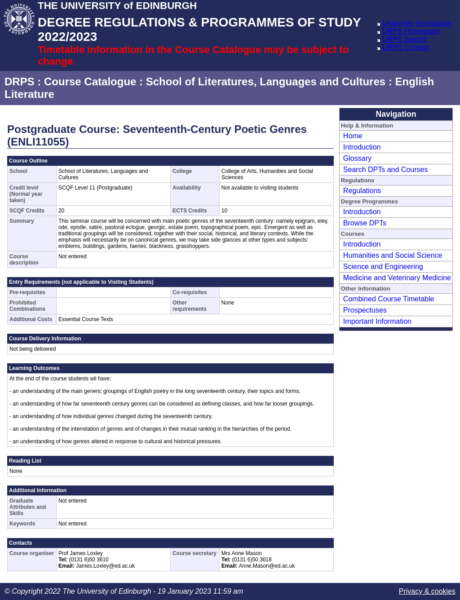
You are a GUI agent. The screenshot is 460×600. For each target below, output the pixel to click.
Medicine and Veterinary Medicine (397, 278)
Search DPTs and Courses (385, 169)
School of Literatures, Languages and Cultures (265, 81)
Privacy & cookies (427, 591)
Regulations (362, 190)
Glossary (357, 158)
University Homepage (416, 23)
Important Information (377, 321)
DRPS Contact (405, 47)
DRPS (19, 81)
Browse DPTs (364, 223)
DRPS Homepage (410, 31)
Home (353, 136)
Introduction (362, 147)
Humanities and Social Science (392, 255)
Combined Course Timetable (388, 299)
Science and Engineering (383, 266)
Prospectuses (365, 310)
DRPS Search (404, 39)
